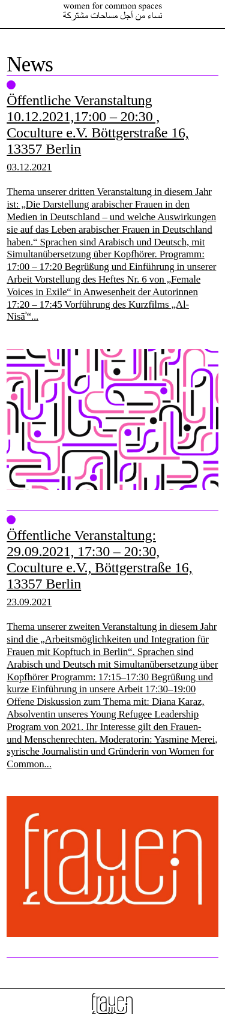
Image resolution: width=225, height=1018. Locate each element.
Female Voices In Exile (113, 11)
